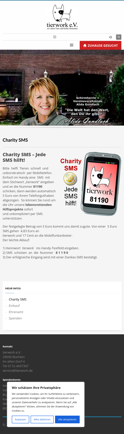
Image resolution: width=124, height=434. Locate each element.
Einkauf (14, 306)
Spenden (15, 318)
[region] (45, 404)
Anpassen (20, 419)
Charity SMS (17, 299)
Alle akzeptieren (67, 419)
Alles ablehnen (42, 419)
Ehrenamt (16, 312)
